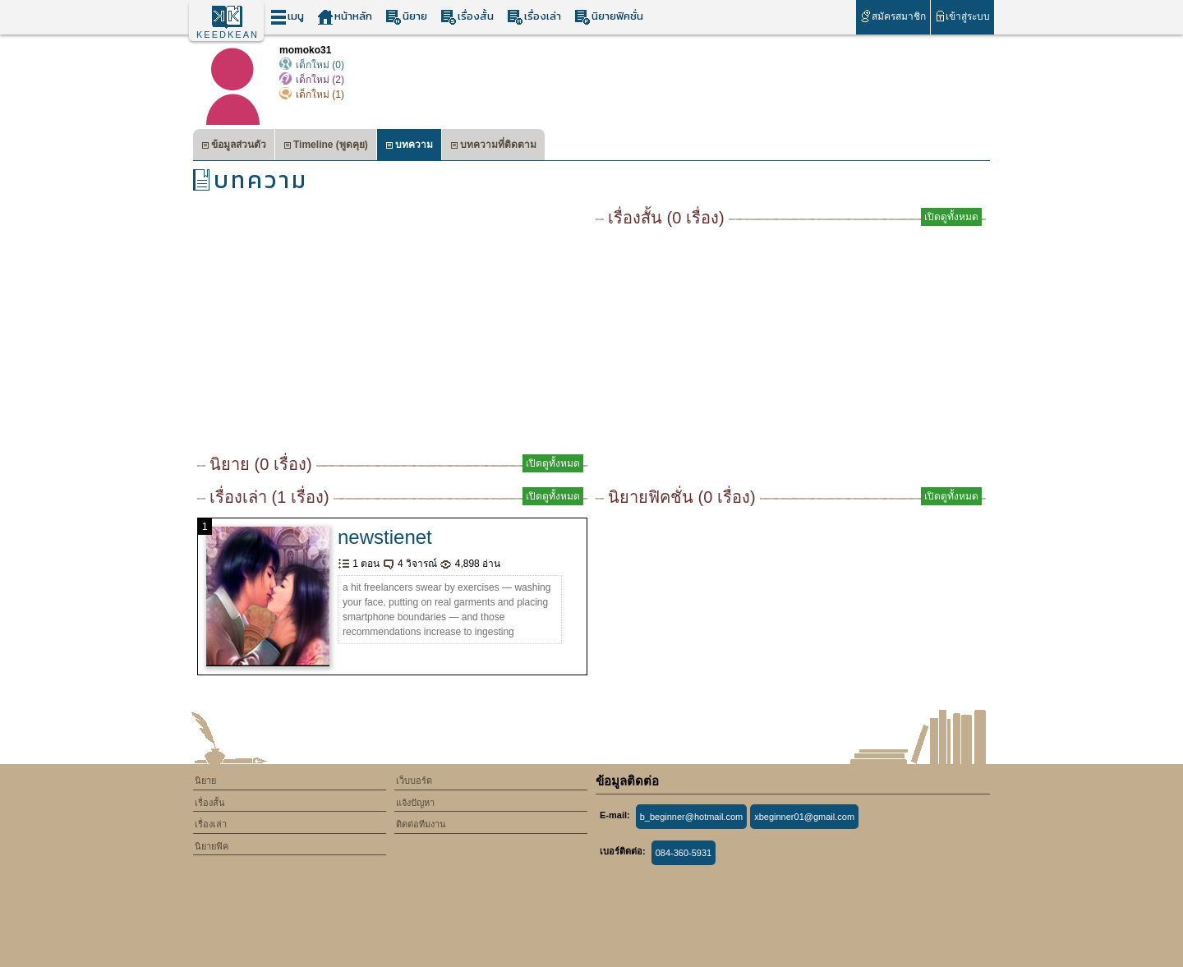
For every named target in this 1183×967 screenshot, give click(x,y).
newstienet (385, 537)
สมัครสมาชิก (892, 16)
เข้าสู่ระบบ (962, 16)
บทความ (409, 146)
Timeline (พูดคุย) (325, 146)
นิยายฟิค (211, 846)
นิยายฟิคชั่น (608, 16)
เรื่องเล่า (534, 16)
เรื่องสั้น (467, 16)
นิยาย (406, 16)
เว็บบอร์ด (414, 780)
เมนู (287, 16)
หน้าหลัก (344, 16)
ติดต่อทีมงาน (421, 824)
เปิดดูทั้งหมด (553, 463)
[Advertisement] (392, 329)
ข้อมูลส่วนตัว (233, 146)
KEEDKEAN (227, 34)
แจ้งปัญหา (415, 803)
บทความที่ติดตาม (493, 146)
